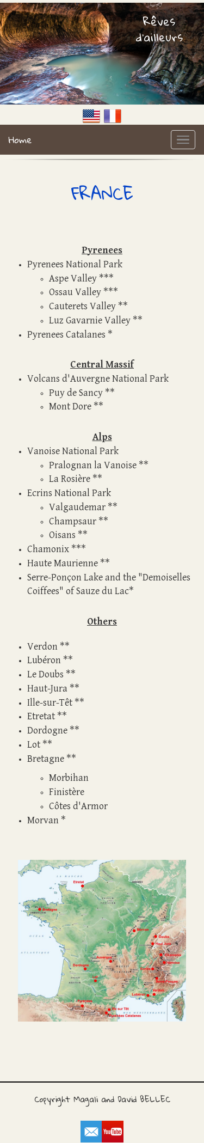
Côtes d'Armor (78, 806)
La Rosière (69, 479)
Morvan (43, 820)
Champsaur (72, 521)
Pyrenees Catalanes (66, 334)
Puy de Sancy (76, 393)
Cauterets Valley (82, 306)
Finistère (66, 792)
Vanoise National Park (73, 451)
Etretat (41, 716)
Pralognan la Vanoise (93, 465)
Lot (33, 744)
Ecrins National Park (69, 493)
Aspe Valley (73, 278)
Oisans (62, 535)
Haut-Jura (47, 688)
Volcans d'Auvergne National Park (98, 378)
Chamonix (48, 549)
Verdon (42, 646)
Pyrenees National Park (74, 264)
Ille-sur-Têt (49, 702)
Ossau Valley (75, 292)
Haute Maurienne (62, 563)
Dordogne (47, 730)
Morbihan (69, 778)
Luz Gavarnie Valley (90, 320)
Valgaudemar (77, 507)
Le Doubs (45, 674)
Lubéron (44, 660)
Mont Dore (70, 406)
